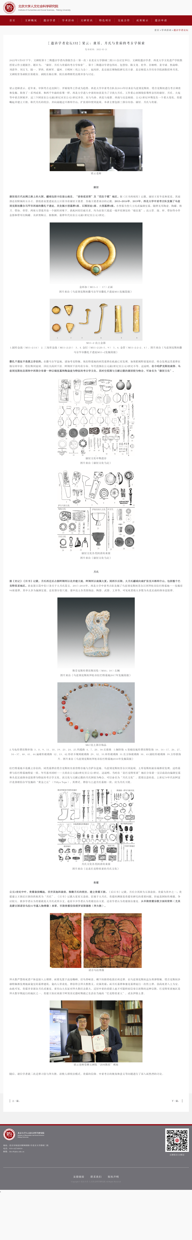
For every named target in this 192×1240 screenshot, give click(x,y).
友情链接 (78, 1176)
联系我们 (96, 1176)
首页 (12, 20)
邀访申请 (161, 20)
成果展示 (142, 20)
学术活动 (68, 20)
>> (171, 30)
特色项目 (105, 20)
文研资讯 (87, 20)
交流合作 (124, 20)
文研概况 (31, 20)
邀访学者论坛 (181, 30)
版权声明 (113, 1176)
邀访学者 (49, 20)
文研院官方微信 (177, 1142)
